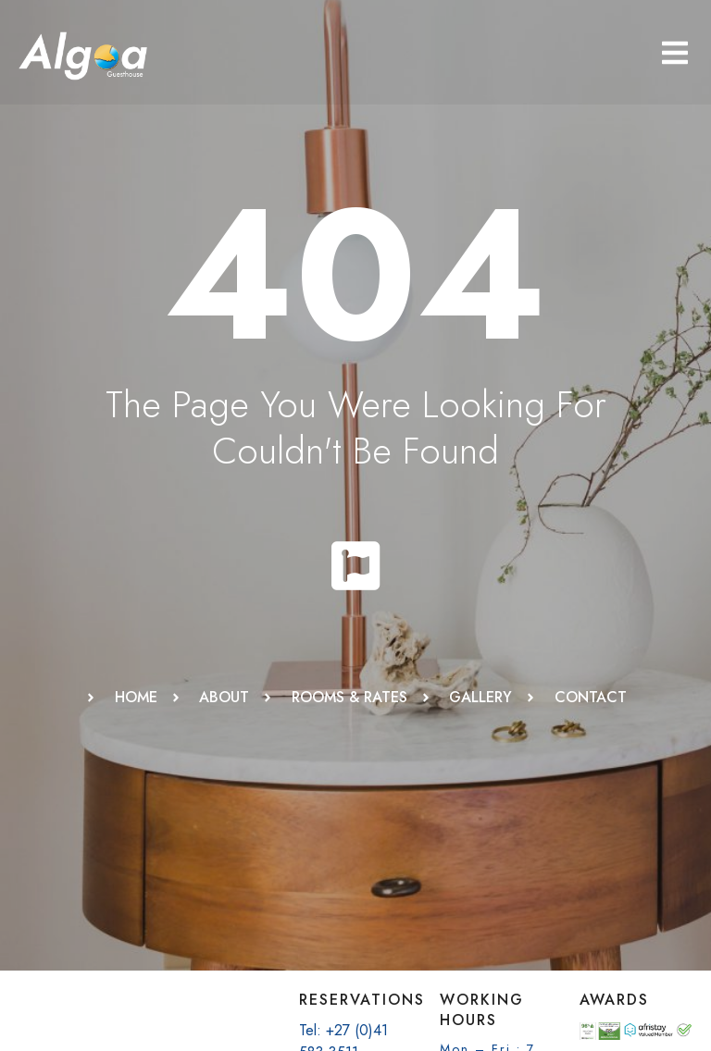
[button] (674, 52)
